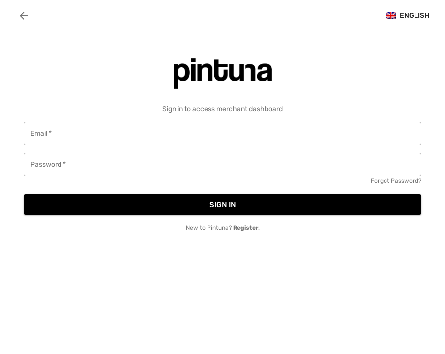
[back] (23, 16)
